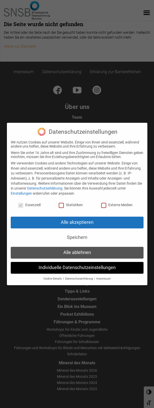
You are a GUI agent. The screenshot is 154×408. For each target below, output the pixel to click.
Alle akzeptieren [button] (77, 217)
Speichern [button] (77, 232)
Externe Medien (117, 200)
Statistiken (71, 200)
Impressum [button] (103, 274)
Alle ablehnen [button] (77, 247)
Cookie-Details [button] (53, 274)
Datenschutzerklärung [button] (79, 274)
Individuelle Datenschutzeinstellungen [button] (77, 263)
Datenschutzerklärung (44, 184)
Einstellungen (21, 188)
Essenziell (29, 200)
